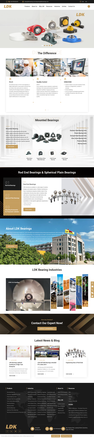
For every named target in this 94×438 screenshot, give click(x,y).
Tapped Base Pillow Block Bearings (41, 159)
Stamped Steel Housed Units (13, 399)
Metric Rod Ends (27, 203)
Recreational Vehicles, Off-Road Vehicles (32, 414)
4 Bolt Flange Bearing (53, 159)
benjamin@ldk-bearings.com (42, 1)
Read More (12, 146)
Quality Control (61, 404)
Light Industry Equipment (52, 403)
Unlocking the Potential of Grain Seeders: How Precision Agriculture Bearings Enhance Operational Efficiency (78, 415)
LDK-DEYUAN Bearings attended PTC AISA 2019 (47, 363)
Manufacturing (61, 406)
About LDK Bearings (19, 228)
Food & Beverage (72, 283)
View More (12, 246)
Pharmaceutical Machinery (32, 401)
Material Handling (41, 394)
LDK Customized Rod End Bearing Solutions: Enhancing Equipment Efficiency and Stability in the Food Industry (78, 412)
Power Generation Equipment (32, 405)
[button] (42, 45)
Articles (64, 6)
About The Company (62, 392)
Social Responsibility (62, 394)
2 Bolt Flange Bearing (65, 159)
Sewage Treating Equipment (32, 399)
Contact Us (71, 6)
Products (27, 6)
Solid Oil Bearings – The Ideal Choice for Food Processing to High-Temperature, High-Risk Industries (78, 408)
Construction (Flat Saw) (42, 396)
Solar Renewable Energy (79, 281)
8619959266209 (14, 1)
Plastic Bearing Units (12, 396)
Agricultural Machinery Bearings (85, 279)
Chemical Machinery (42, 399)
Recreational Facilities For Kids (52, 399)
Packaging (30, 396)
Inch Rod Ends (27, 205)
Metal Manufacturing (52, 405)
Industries (57, 6)
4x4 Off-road (66, 281)
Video (70, 399)
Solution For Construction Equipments (52, 412)
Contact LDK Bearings (47, 328)
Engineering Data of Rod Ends (74, 362)
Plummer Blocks (10, 403)
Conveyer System (32, 407)
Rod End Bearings (29, 184)
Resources (49, 6)
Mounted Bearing (12, 129)
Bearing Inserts (10, 405)
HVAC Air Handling (13, 282)
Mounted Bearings (47, 120)
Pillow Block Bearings (29, 159)
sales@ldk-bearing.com (29, 1)
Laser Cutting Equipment (32, 416)
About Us (34, 6)
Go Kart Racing (54, 281)
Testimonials (61, 410)
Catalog (70, 396)
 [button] (19, 156)
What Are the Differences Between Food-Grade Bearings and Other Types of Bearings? (78, 410)
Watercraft (49, 416)
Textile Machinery (51, 410)
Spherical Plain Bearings (12, 410)
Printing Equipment (41, 401)
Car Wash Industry (51, 396)
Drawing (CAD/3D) (73, 401)
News (59, 396)
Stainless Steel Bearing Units (13, 394)
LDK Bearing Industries (47, 269)
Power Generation (41, 414)
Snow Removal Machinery (52, 394)
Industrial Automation (42, 410)
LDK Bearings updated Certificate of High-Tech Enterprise (16, 364)
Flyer (70, 394)
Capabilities (60, 408)
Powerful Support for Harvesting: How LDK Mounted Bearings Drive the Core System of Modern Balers (78, 417)
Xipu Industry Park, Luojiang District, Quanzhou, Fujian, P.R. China (77, 428)
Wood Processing (51, 401)
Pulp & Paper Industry (42, 405)
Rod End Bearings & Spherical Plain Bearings (47, 172)
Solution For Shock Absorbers (42, 412)
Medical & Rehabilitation (42, 403)
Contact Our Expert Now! (47, 323)
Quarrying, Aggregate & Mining (60, 279)
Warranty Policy (61, 412)
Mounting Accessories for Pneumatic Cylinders (17, 412)
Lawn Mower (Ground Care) (32, 403)
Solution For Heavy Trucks (32, 412)
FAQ (69, 392)
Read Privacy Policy (66, 436)
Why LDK (41, 6)
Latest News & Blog (47, 340)
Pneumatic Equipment (52, 414)
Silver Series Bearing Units (13, 401)
